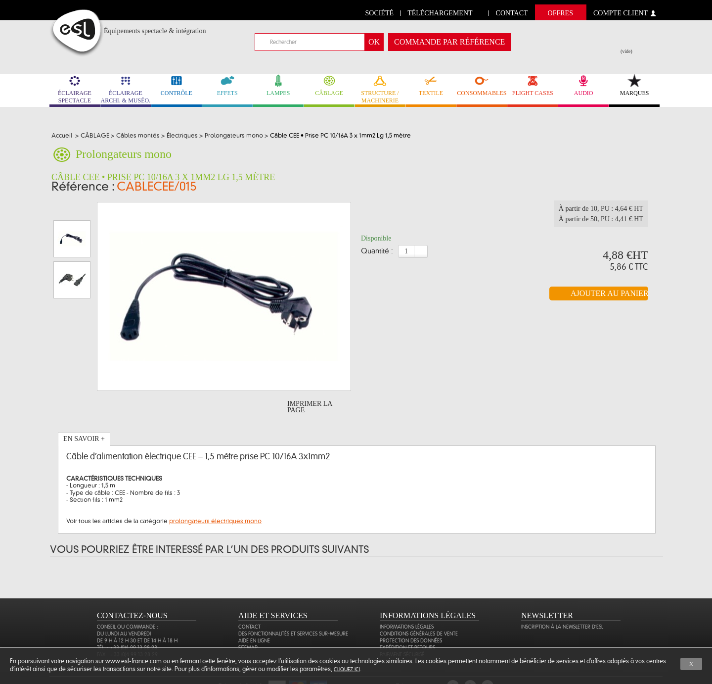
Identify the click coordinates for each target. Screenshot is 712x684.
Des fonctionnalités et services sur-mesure (293, 605)
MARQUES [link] (634, 85)
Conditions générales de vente (419, 605)
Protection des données (411, 612)
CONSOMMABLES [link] (481, 85)
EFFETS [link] (227, 85)
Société (379, 13)
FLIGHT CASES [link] (532, 85)
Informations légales (407, 598)
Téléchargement (439, 13)
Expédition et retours (407, 619)
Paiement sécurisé (402, 626)
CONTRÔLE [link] (176, 85)
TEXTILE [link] (430, 85)
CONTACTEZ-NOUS (132, 587)
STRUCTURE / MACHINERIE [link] (380, 89)
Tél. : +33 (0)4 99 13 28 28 (127, 619)
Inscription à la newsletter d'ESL (562, 598)
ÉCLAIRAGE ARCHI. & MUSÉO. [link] (125, 89)
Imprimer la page (309, 379)
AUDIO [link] (583, 85)
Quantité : (377, 254)
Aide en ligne (254, 612)
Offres (560, 13)
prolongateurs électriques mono (215, 493)
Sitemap (248, 619)
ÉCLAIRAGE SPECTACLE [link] (74, 89)
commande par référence (449, 42)
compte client (620, 13)
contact (512, 13)
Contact (249, 598)
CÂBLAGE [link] (329, 85)
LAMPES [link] (278, 85)
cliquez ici (347, 669)
